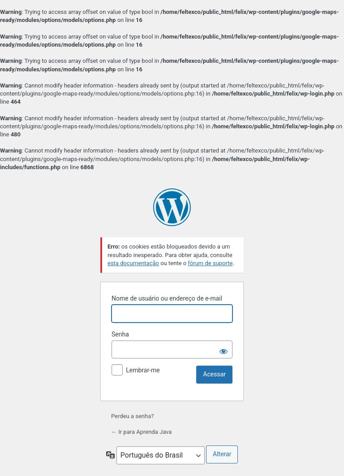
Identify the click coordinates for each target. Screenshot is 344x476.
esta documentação (133, 263)
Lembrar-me (143, 370)
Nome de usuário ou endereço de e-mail (167, 298)
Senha (120, 334)
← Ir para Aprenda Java (141, 431)
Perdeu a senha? (132, 416)
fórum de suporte (210, 263)
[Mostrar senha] (223, 349)
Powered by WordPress (172, 207)
